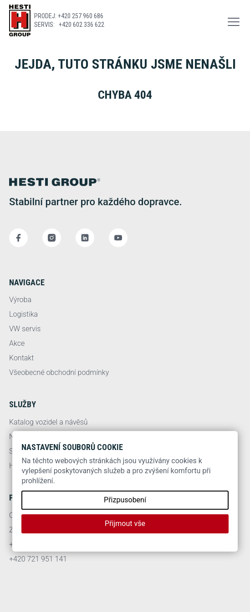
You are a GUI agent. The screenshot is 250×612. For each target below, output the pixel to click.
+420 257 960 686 (80, 16)
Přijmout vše (125, 523)
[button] (233, 20)
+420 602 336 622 (81, 24)
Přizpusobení (125, 500)
